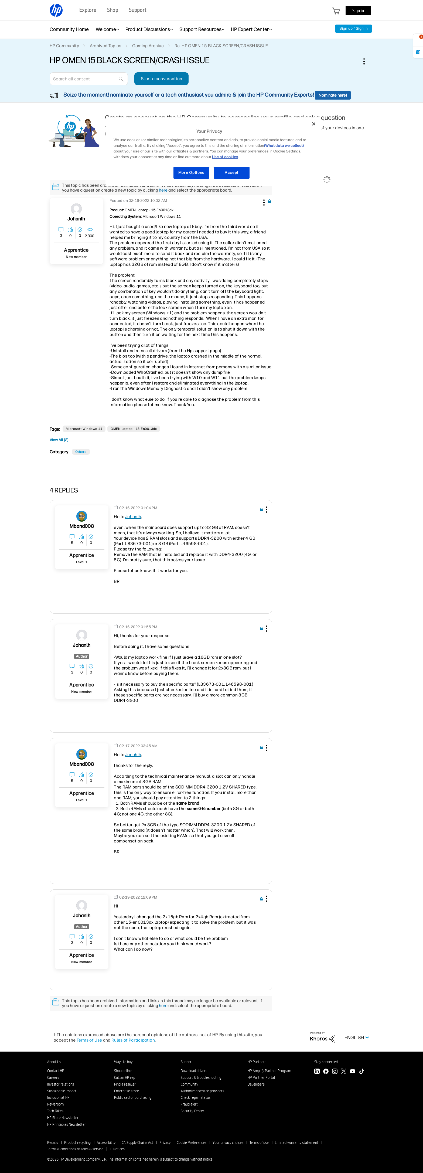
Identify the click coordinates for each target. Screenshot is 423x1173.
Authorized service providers (202, 1091)
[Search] (89, 78)
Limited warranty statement (296, 1142)
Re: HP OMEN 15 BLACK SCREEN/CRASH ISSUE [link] (221, 45)
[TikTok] (361, 1072)
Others (81, 452)
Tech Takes (55, 1111)
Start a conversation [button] (161, 78)
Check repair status (195, 1097)
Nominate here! (333, 95)
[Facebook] (326, 1072)
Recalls (52, 1142)
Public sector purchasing (132, 1097)
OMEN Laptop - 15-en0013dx (134, 429)
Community (189, 1084)
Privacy (164, 1142)
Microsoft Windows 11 (84, 429)
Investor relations (60, 1084)
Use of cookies (225, 157)
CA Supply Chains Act (137, 1142)
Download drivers (194, 1070)
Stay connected (326, 1061)
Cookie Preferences (191, 1142)
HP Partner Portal (261, 1077)
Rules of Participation (133, 1040)
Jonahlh (133, 754)
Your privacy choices (228, 1142)
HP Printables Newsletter (66, 1124)
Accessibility (106, 1142)
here (163, 190)
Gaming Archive (148, 45)
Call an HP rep (124, 1077)
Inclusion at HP (58, 1097)
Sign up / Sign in (353, 28)
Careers (53, 1077)
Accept (231, 172)
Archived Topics (105, 45)
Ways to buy (123, 1061)
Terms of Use (89, 1040)
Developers (256, 1084)
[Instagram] (334, 1072)
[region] (213, 151)
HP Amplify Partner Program (269, 1070)
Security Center (192, 1111)
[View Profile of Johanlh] (76, 219)
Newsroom (55, 1104)
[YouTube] (352, 1072)
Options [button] (366, 61)
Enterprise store (126, 1091)
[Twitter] (343, 1072)
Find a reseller (125, 1084)
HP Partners (257, 1061)
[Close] (314, 124)
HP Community (64, 45)
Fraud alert (189, 1104)
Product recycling (77, 1142)
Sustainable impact (61, 1091)
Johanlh (133, 516)
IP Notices (117, 1149)
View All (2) (59, 440)
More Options (191, 172)
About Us (54, 1061)
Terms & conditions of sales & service (75, 1149)
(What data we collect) (284, 145)
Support (187, 1061)
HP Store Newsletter (63, 1117)
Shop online (123, 1070)
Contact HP (55, 1070)
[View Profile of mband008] (82, 526)
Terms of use (259, 1142)
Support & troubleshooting (201, 1077)
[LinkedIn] (317, 1072)
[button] (263, 201)
